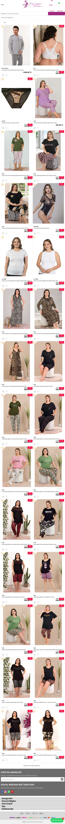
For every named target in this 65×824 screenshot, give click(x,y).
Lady (34, 121)
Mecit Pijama (5, 68)
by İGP (3, 121)
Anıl (34, 68)
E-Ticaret (27, 822)
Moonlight (36, 226)
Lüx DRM (4, 279)
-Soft (23, 822)
